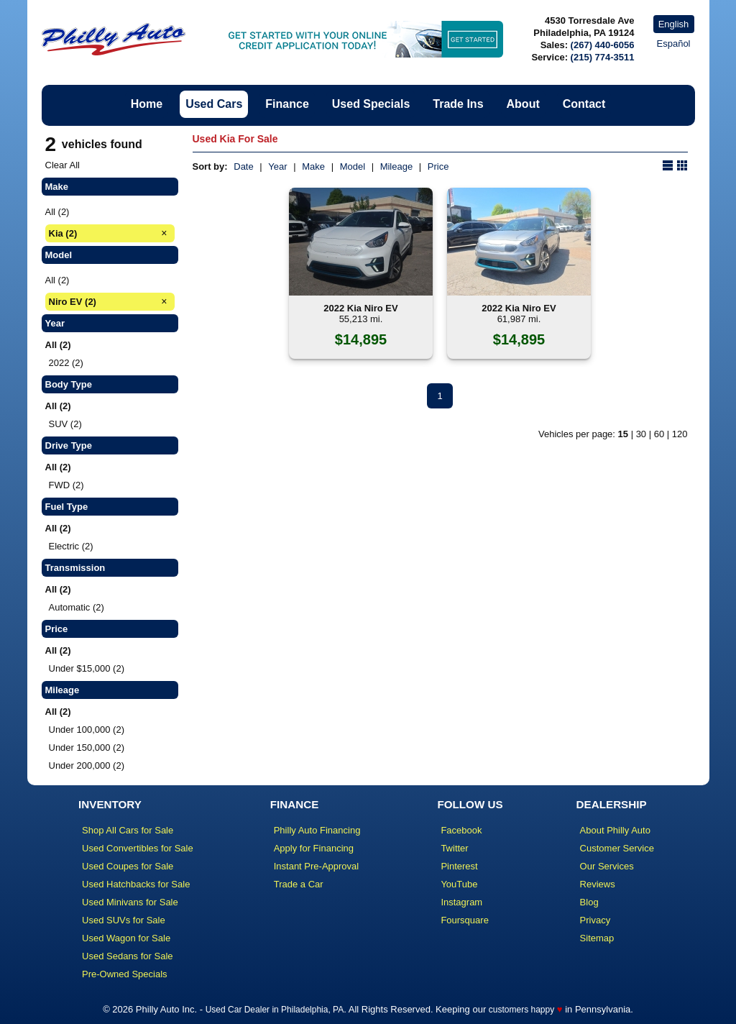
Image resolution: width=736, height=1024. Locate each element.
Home (146, 104)
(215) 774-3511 (603, 57)
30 (641, 434)
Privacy (595, 920)
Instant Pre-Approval (316, 866)
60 (659, 434)
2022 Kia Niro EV (360, 308)
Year (277, 166)
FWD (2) (66, 485)
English (673, 24)
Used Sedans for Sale (127, 956)
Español (674, 43)
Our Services (607, 866)
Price (438, 166)
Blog (589, 902)
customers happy (521, 1010)
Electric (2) (71, 546)
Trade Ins (458, 104)
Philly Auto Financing (317, 830)
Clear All (62, 165)
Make (313, 166)
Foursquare (464, 920)
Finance (286, 104)
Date (243, 166)
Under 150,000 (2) (87, 747)
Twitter (454, 848)
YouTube (459, 884)
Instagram (461, 902)
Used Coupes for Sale (127, 866)
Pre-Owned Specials (124, 974)
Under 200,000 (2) (87, 765)
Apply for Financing (314, 848)
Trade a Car (298, 884)
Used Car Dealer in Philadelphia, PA (275, 1010)
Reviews (597, 884)
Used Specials (371, 104)
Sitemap (597, 938)
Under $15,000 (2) (87, 668)
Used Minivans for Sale (130, 902)
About (523, 104)
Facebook (461, 830)
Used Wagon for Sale (126, 938)
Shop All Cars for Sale (127, 830)
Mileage (396, 166)
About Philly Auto (615, 830)
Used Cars (213, 104)
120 (680, 434)
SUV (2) (65, 424)
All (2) (57, 211)
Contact (584, 104)
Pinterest (459, 866)
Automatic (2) (76, 607)
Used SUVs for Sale (123, 920)
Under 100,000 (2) (87, 729)
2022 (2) (66, 362)
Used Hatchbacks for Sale (136, 884)
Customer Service (617, 848)
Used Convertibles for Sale (137, 848)
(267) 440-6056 (603, 45)
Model (352, 166)
